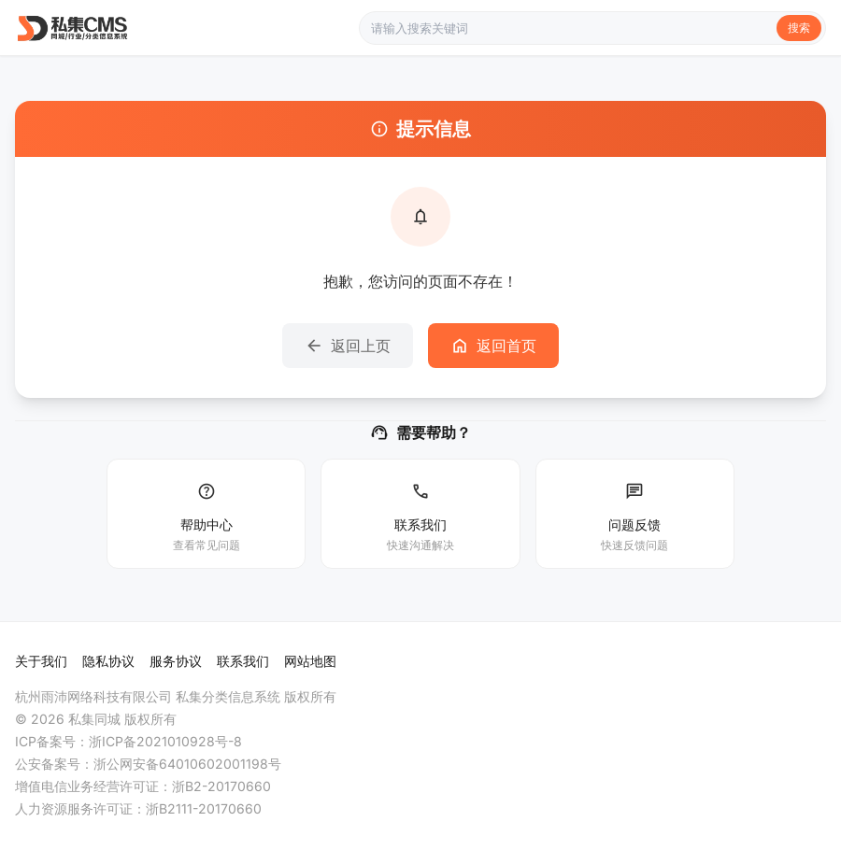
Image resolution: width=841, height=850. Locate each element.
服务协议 (176, 661)
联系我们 (243, 661)
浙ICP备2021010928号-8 (165, 741)
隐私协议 (108, 661)
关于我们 (41, 661)
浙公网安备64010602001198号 (187, 764)
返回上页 (348, 346)
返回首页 (493, 346)
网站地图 (310, 661)
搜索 (799, 28)
